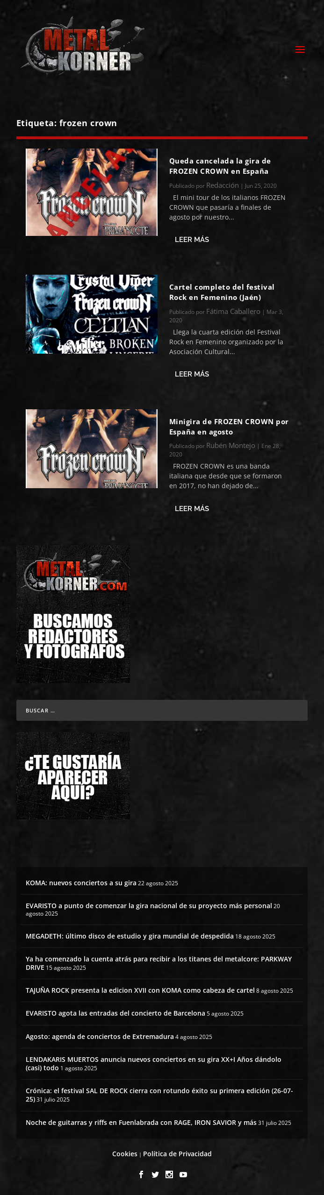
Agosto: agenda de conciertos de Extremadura (100, 1036)
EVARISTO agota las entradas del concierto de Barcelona (115, 1013)
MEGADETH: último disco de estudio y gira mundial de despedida (130, 936)
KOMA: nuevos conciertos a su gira (81, 882)
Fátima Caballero (233, 311)
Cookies (124, 1153)
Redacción (222, 185)
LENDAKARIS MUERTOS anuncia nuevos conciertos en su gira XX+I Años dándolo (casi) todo (153, 1063)
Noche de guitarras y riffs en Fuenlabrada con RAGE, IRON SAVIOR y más (141, 1122)
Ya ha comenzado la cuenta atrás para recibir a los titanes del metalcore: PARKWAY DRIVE (159, 963)
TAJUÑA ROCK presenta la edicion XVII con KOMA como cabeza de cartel (140, 990)
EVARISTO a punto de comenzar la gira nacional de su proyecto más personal (149, 905)
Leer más (192, 239)
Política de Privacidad (177, 1153)
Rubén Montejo (230, 445)
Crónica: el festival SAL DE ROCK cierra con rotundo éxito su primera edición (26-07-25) (159, 1094)
